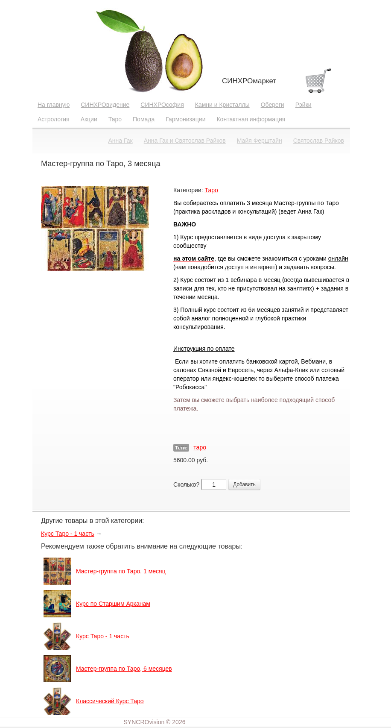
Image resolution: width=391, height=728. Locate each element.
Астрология (54, 119)
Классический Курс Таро (110, 701)
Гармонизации (185, 119)
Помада (144, 119)
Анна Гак (120, 140)
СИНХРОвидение (105, 104)
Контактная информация (250, 119)
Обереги (272, 104)
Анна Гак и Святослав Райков (185, 140)
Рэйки (303, 104)
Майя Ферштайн (259, 140)
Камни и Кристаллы (222, 104)
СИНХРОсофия (162, 104)
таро (199, 447)
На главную (54, 104)
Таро (115, 119)
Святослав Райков (318, 140)
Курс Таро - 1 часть (67, 533)
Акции (89, 119)
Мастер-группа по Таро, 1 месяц (121, 571)
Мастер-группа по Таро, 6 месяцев (124, 668)
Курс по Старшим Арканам (113, 603)
